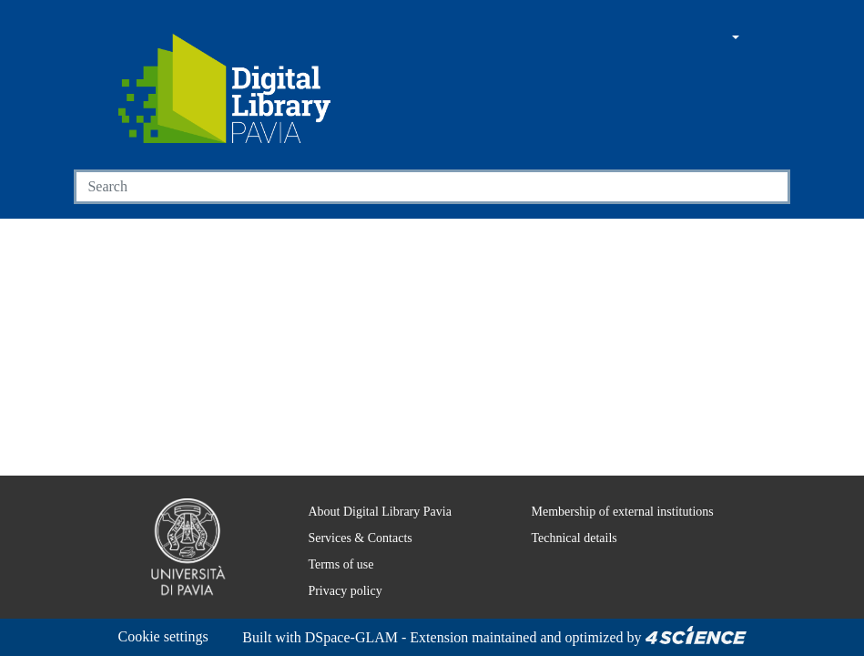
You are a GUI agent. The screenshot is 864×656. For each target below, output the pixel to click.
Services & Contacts (350, 515)
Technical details (561, 515)
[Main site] (649, 39)
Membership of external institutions (615, 489)
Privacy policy (332, 568)
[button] (683, 39)
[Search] (410, 186)
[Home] (224, 88)
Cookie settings (168, 614)
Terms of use (331, 542)
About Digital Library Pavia (368, 489)
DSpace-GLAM (227, 637)
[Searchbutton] (768, 186)
